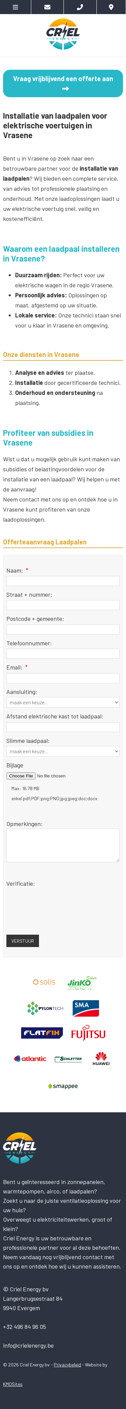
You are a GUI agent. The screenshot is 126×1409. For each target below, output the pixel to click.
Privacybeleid (67, 1364)
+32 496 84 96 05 (24, 1326)
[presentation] (57, 911)
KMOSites (13, 1384)
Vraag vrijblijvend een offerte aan (63, 83)
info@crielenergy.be (28, 1345)
